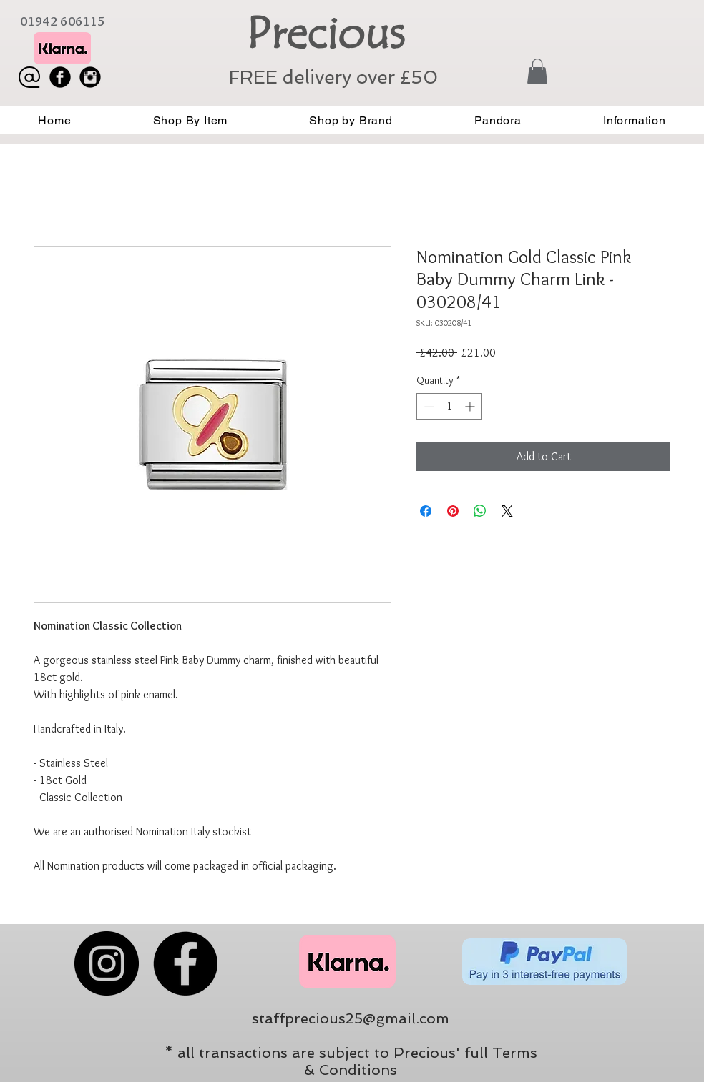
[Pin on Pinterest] (452, 511)
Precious (325, 33)
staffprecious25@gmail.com (350, 1018)
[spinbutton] (449, 406)
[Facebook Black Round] (60, 77)
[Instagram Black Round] (90, 77)
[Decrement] (427, 406)
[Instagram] (106, 963)
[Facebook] (185, 963)
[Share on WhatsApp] (480, 511)
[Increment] (471, 406)
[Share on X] (507, 511)
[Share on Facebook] (425, 511)
